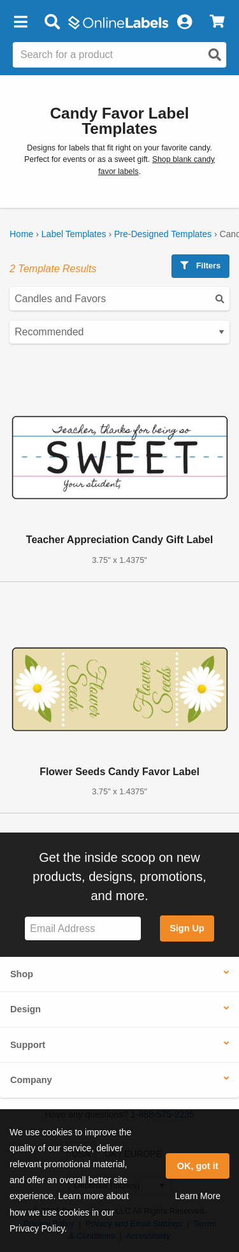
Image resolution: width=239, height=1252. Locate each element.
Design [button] (25, 1009)
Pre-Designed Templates (163, 234)
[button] (20, 22)
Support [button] (27, 1045)
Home (21, 234)
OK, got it (198, 1166)
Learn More (198, 1196)
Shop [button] (21, 974)
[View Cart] (217, 22)
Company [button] (31, 1080)
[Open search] (214, 54)
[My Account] (184, 22)
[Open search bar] (52, 22)
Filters (200, 265)
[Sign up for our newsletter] (83, 928)
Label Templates (73, 234)
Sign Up (187, 928)
